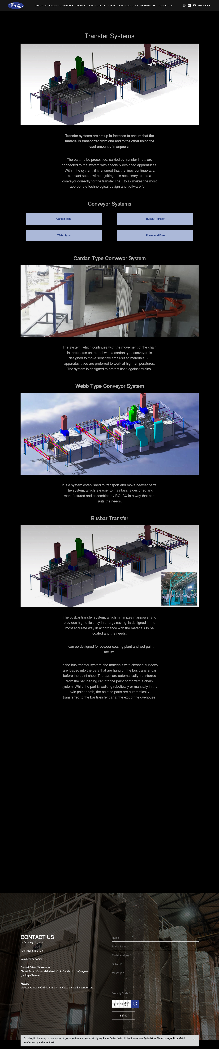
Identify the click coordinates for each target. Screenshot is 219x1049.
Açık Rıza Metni (176, 1038)
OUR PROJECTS (96, 5)
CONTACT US (165, 5)
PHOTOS (80, 5)
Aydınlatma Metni (153, 1038)
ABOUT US (41, 5)
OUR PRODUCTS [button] (127, 5)
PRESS (111, 5)
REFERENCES (147, 5)
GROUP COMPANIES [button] (60, 5)
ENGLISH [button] (203, 5)
